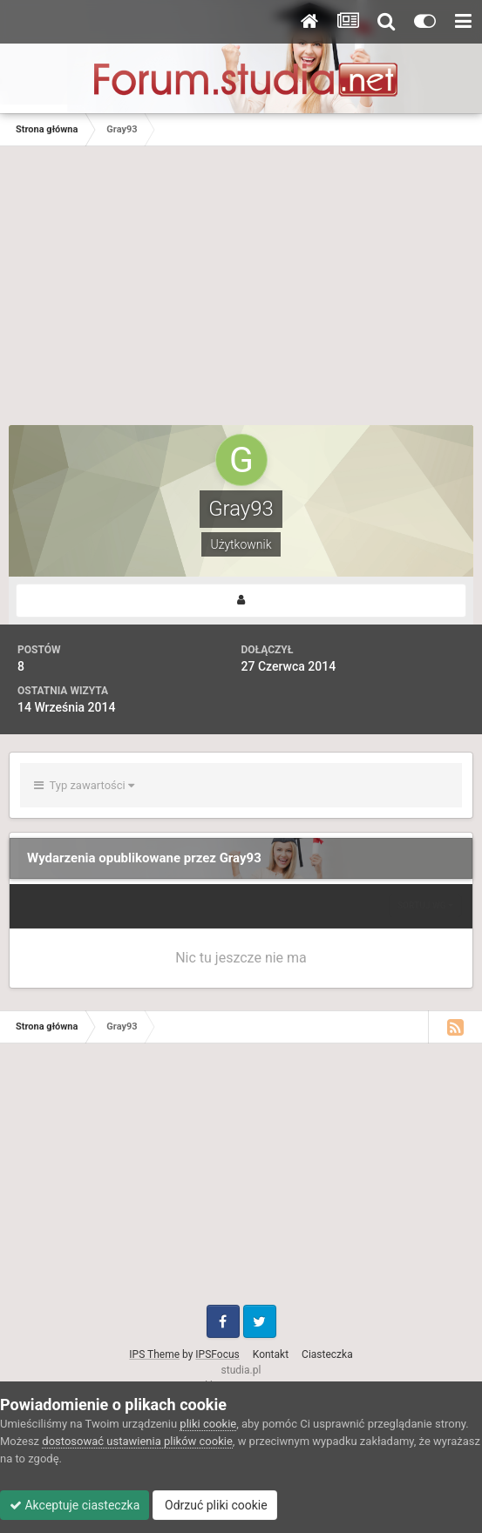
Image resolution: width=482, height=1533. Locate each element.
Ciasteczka (327, 1354)
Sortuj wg (425, 905)
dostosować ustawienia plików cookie (137, 1441)
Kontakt (271, 1354)
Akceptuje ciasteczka (74, 1505)
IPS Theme (154, 1354)
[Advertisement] (241, 294)
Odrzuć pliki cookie (215, 1505)
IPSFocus (217, 1354)
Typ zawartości (84, 785)
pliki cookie (208, 1423)
